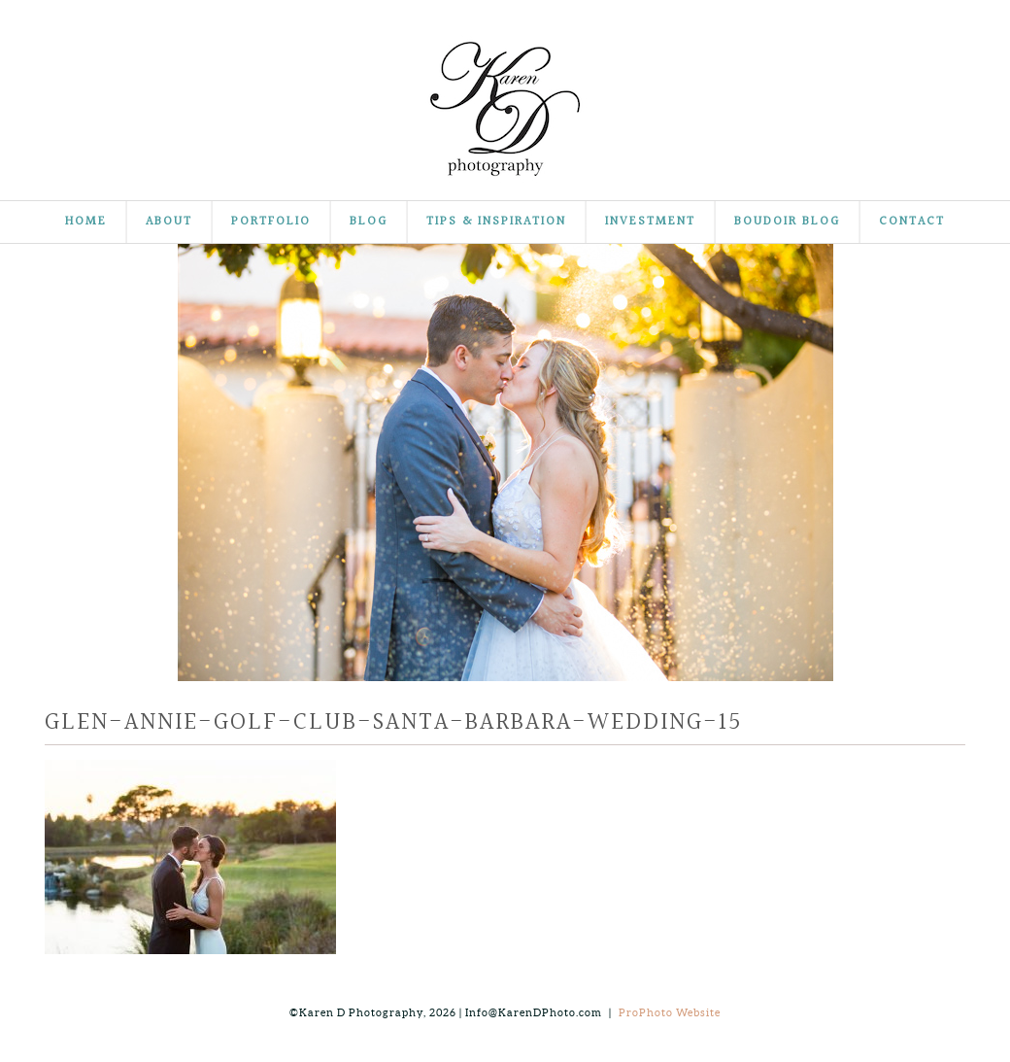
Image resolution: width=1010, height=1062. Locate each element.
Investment (650, 222)
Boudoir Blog (787, 222)
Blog (368, 222)
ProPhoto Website (670, 1012)
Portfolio (271, 222)
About (169, 222)
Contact (912, 222)
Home (86, 222)
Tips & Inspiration (496, 222)
